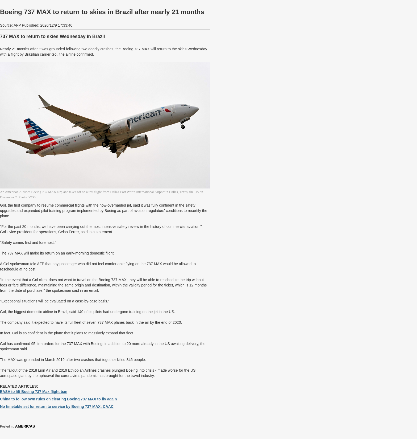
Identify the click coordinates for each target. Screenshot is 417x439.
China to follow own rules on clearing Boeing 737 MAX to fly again (58, 399)
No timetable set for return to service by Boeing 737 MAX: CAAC (57, 406)
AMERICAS (25, 426)
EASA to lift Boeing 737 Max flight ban (33, 391)
